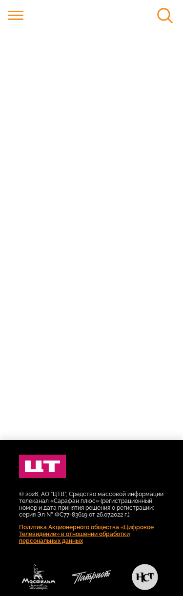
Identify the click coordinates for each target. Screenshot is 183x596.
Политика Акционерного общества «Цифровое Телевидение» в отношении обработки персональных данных (86, 534)
